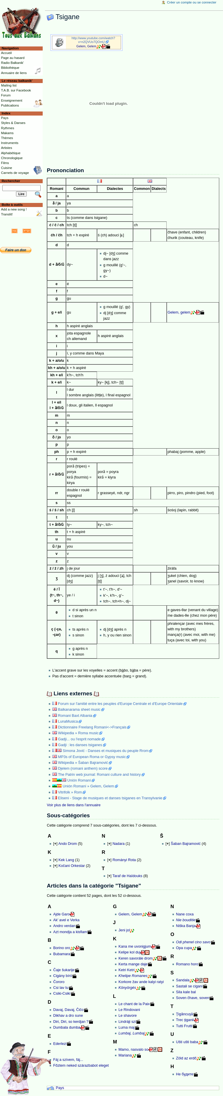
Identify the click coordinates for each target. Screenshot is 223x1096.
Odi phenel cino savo (193, 942)
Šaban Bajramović (186, 844)
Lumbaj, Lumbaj (131, 1033)
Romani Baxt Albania (75, 716)
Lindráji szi (127, 1022)
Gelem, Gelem (86, 46)
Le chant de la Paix (134, 1004)
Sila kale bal (186, 992)
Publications (10, 105)
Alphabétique (10, 153)
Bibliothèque (10, 67)
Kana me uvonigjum (134, 946)
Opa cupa (184, 948)
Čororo (58, 982)
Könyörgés (127, 988)
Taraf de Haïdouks (127, 876)
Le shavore (127, 1016)
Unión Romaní (79, 780)
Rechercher (11, 181)
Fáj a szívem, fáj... (68, 1060)
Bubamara (61, 954)
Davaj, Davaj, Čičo (68, 1010)
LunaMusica (68, 721)
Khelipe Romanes (133, 976)
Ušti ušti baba (187, 1042)
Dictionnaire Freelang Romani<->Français (92, 727)
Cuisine (6, 168)
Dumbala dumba (66, 1027)
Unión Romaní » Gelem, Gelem (88, 786)
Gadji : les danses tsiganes (80, 745)
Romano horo (187, 964)
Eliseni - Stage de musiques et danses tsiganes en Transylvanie (110, 798)
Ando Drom (67, 844)
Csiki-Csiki (61, 993)
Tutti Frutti (184, 1026)
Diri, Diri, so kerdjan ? (70, 1022)
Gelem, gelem (179, 312)
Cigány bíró (62, 976)
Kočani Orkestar (71, 866)
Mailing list (8, 85)
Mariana (125, 1055)
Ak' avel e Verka (66, 920)
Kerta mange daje (133, 964)
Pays (60, 1088)
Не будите (184, 1074)
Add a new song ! (14, 209)
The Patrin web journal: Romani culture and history (99, 775)
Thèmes (7, 138)
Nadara (118, 844)
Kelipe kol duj (129, 952)
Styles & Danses (13, 123)
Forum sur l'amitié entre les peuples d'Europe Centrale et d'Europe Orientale (120, 704)
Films (5, 163)
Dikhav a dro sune (68, 1016)
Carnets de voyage (15, 172)
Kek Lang (66, 860)
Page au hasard (12, 58)
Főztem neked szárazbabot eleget (81, 1065)
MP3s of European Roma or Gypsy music (92, 757)
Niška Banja (186, 926)
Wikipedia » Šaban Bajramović (83, 763)
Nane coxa (185, 914)
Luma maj (126, 1027)
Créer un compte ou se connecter (191, 2)
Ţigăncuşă (184, 1014)
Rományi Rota (124, 860)
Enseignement (11, 100)
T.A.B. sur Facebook (16, 90)
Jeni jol (124, 930)
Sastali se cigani (189, 986)
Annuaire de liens (14, 73)
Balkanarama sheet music (79, 710)
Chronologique (12, 158)
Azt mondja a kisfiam (70, 932)
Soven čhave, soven (192, 998)
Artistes (6, 148)
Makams (7, 133)
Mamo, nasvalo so (133, 1050)
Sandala (183, 980)
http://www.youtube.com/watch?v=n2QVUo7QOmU (93, 40)
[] (55, 844)
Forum (5, 95)
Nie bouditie (185, 920)
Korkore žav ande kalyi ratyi (141, 982)
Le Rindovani (129, 1010)
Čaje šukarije (63, 970)
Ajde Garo (61, 914)
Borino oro (61, 948)
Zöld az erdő (186, 1058)
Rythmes (7, 128)
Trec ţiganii (185, 1020)
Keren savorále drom (135, 958)
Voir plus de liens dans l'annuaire (73, 805)
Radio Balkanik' (12, 62)
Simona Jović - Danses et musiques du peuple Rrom (105, 751)
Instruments (9, 143)
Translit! (6, 214)
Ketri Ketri (126, 970)
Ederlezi (59, 1044)
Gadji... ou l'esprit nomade (79, 739)
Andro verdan (64, 926)
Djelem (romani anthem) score (83, 768)
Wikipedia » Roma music (78, 733)
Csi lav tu (60, 988)
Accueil (6, 53)
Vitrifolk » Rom (70, 792)
